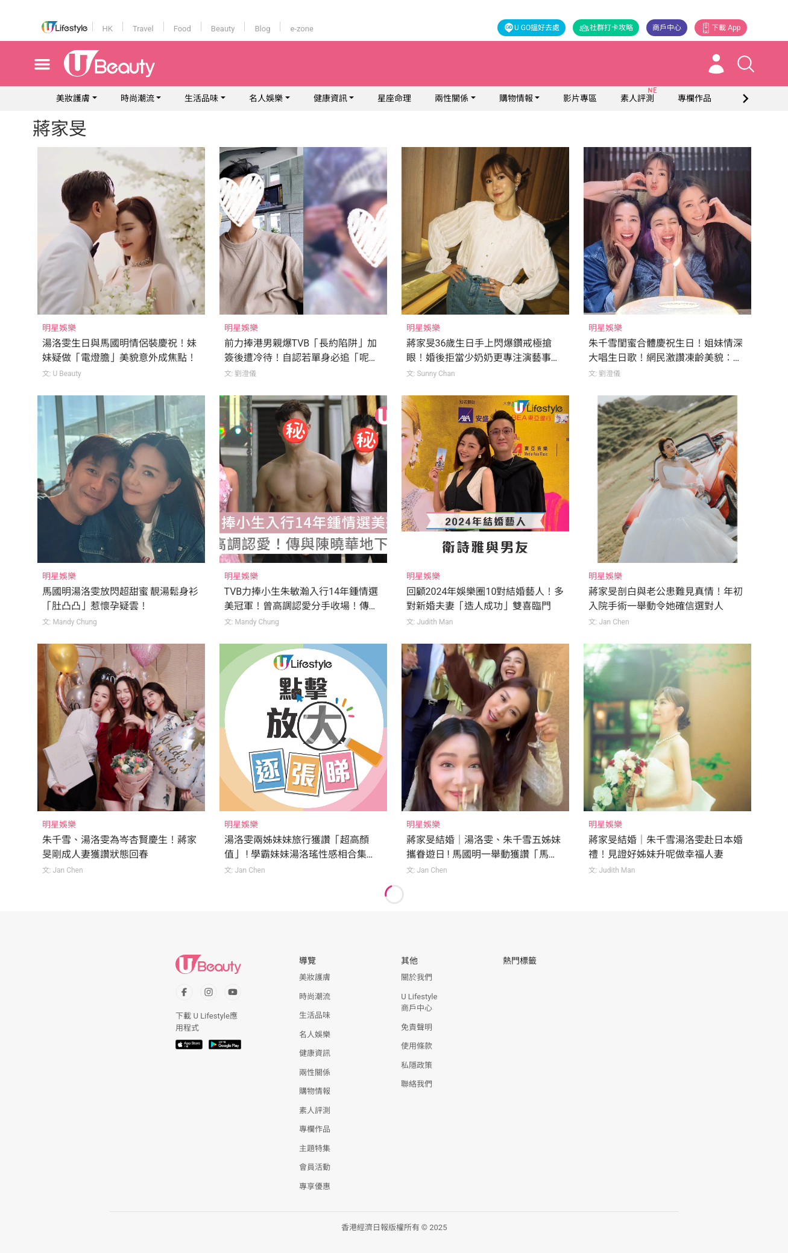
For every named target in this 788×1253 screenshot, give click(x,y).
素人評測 (314, 1110)
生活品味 (201, 98)
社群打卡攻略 (606, 27)
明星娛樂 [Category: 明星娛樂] (59, 328)
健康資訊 (330, 98)
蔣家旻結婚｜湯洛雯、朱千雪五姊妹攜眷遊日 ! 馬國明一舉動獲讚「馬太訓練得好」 (483, 854)
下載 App (720, 27)
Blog (262, 28)
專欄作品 (314, 1129)
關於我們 (416, 977)
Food (182, 28)
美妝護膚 (73, 98)
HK (107, 28)
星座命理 (394, 98)
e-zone (301, 28)
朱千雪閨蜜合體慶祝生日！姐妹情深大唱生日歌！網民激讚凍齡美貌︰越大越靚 (665, 358)
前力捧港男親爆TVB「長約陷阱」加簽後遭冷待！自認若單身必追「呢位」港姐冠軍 (300, 358)
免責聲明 (416, 1027)
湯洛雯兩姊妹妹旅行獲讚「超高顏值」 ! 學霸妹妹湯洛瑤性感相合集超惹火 (300, 854)
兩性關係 (451, 98)
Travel (143, 28)
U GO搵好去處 (531, 27)
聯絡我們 (416, 1083)
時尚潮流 (137, 98)
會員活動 (314, 1167)
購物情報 (516, 98)
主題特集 (314, 1148)
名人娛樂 (266, 98)
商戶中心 (666, 28)
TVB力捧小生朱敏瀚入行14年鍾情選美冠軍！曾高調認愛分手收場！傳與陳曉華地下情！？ (301, 606)
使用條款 (416, 1045)
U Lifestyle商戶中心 (419, 1002)
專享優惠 (314, 1186)
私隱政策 (416, 1065)
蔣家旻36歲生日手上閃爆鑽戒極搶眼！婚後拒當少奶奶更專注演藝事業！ (479, 358)
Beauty (223, 28)
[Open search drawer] (746, 64)
